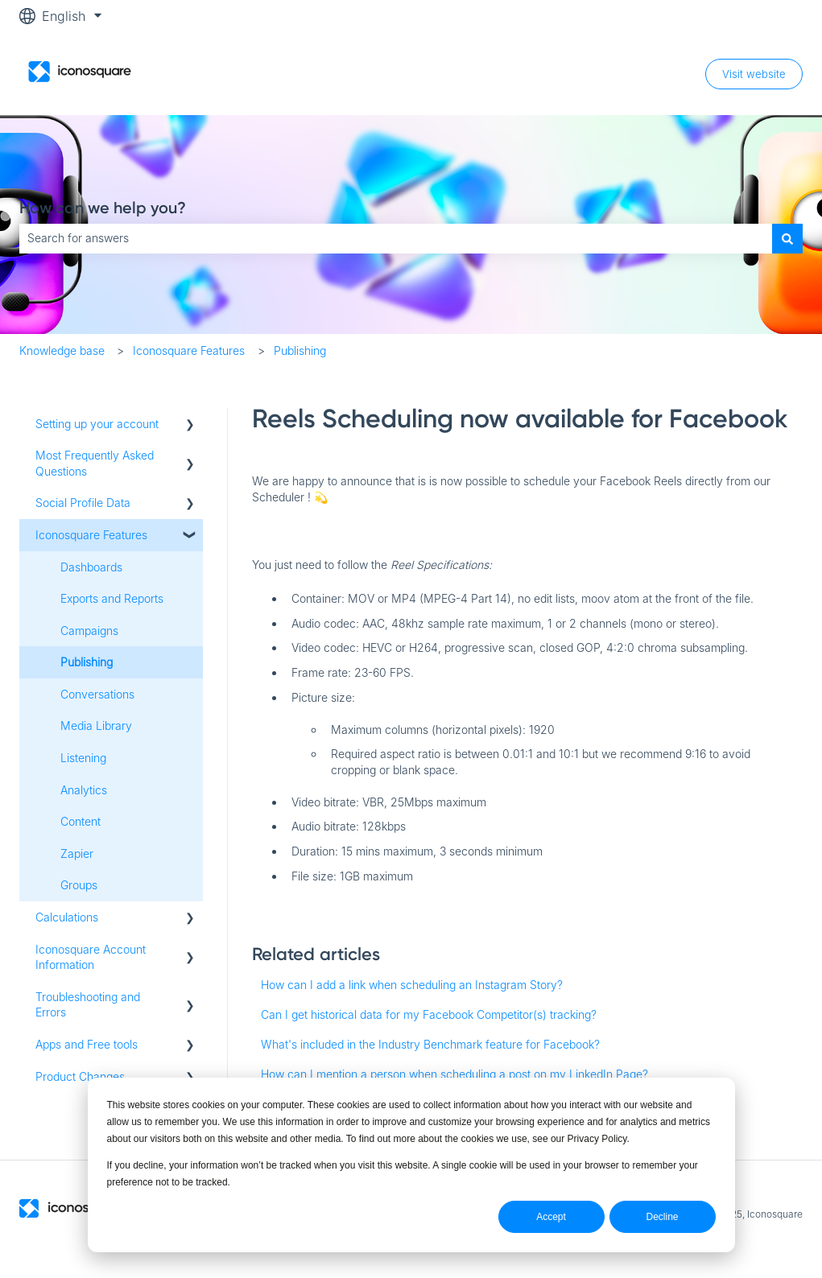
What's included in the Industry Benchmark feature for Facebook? (430, 1044)
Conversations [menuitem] (97, 694)
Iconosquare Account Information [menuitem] (90, 957)
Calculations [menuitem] (66, 917)
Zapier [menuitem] (76, 853)
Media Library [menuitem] (96, 725)
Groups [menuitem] (78, 885)
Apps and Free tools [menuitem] (86, 1044)
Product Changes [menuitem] (80, 1076)
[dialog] (411, 1165)
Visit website (754, 74)
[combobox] (395, 238)
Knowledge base (62, 350)
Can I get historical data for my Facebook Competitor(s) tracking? (429, 1014)
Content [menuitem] (80, 821)
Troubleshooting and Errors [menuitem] (87, 1005)
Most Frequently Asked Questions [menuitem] (94, 463)
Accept (551, 1216)
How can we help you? (102, 207)
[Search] (787, 238)
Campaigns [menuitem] (89, 630)
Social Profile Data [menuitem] (82, 502)
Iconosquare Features (189, 350)
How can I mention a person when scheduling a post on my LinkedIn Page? (454, 1074)
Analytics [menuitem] (83, 790)
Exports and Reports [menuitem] (111, 598)
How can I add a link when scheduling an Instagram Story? (412, 984)
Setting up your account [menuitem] (97, 424)
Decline (662, 1216)
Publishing (300, 350)
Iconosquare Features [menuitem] (91, 535)
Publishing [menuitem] (86, 662)
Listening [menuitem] (83, 758)
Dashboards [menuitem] (91, 567)
